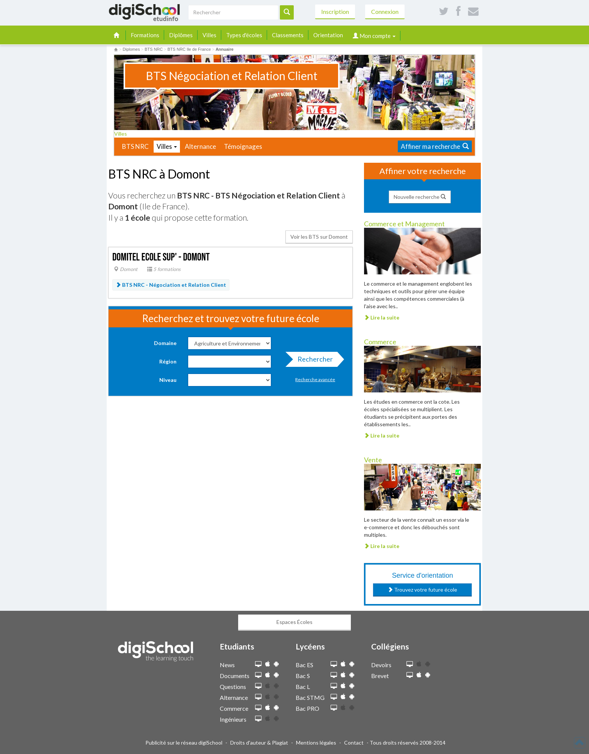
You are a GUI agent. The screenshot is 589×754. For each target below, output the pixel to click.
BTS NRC (135, 146)
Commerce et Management (404, 224)
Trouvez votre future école (422, 589)
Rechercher (313, 361)
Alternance (200, 146)
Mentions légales (316, 742)
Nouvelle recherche (420, 197)
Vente (373, 460)
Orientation (328, 35)
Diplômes (181, 35)
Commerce (380, 342)
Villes (209, 35)
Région (168, 361)
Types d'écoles (244, 35)
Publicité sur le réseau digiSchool (183, 742)
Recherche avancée (315, 379)
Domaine (165, 343)
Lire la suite (381, 317)
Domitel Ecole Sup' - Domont (161, 257)
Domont (125, 269)
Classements (288, 35)
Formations (145, 35)
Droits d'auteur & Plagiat (259, 742)
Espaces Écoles (294, 622)
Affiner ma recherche (435, 146)
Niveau (168, 380)
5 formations (164, 269)
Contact (354, 742)
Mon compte (374, 35)
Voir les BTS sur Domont (319, 236)
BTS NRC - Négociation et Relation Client (171, 285)
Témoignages (243, 146)
